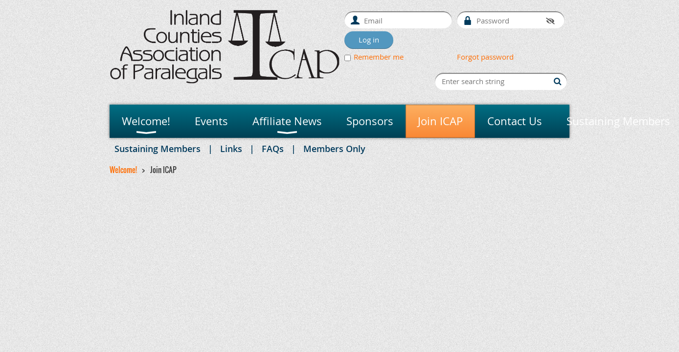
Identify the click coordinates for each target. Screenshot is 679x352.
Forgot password (485, 57)
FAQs (273, 148)
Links (231, 148)
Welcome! (123, 169)
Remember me (379, 57)
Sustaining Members (157, 148)
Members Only (334, 148)
